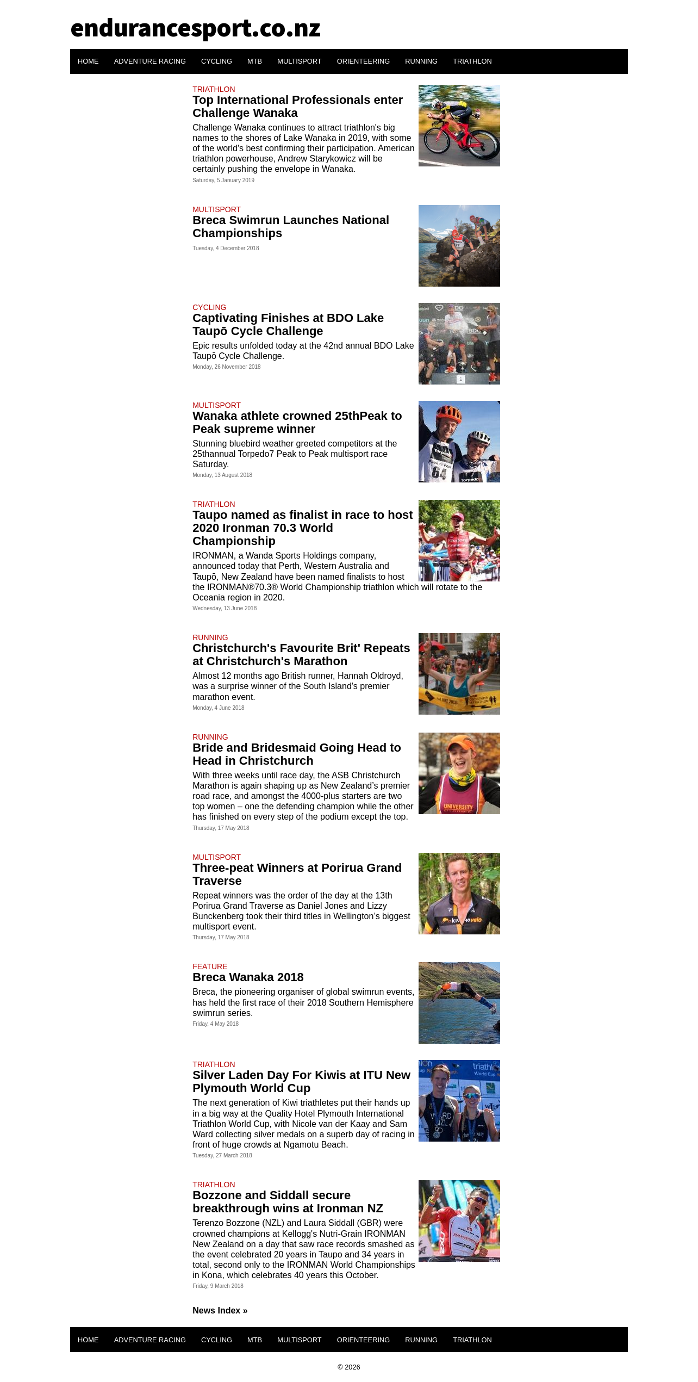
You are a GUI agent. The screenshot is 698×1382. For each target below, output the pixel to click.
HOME (88, 61)
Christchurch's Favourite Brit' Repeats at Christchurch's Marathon (301, 654)
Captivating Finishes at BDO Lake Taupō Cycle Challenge (288, 324)
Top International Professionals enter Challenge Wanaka (297, 106)
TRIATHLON (472, 61)
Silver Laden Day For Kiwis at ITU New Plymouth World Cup (301, 1081)
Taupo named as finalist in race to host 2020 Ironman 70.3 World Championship (302, 528)
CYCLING (216, 61)
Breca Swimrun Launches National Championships (290, 226)
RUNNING (421, 61)
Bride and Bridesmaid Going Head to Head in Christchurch (296, 754)
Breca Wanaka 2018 (248, 977)
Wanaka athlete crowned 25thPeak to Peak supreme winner (297, 422)
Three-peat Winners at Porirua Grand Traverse (297, 874)
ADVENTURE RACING (150, 61)
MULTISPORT (299, 61)
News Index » (219, 1310)
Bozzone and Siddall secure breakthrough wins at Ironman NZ (287, 1201)
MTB (254, 61)
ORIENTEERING (363, 61)
